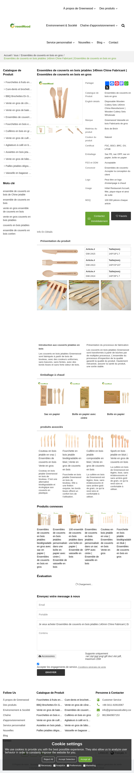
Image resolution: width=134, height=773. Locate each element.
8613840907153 (110, 715)
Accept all (85, 759)
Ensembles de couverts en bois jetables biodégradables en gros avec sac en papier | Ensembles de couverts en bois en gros (44, 548)
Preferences (74, 765)
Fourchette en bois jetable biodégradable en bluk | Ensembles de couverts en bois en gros (124, 543)
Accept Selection (66, 759)
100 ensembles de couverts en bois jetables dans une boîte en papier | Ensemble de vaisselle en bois (76, 543)
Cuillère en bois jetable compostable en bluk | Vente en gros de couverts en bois (95, 460)
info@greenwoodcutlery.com (117, 710)
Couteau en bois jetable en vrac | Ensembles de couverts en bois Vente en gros (47, 458)
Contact (113, 42)
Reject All (48, 759)
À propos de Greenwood (78, 8)
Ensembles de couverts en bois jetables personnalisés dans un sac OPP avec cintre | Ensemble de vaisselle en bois (92, 546)
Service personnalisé (59, 42)
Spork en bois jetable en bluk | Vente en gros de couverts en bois (119, 457)
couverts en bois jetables (16, 225)
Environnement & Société (61, 25)
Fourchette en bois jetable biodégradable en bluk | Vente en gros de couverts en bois (72, 460)
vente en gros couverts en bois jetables (17, 218)
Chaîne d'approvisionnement (97, 25)
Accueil (8, 55)
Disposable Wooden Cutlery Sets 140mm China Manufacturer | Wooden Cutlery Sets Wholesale (115, 108)
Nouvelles (84, 42)
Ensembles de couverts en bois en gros (42, 55)
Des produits (107, 8)
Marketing (89, 765)
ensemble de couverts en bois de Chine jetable (16, 193)
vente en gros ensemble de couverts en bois (16, 210)
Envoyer (50, 672)
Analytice (59, 765)
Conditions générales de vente (92, 667)
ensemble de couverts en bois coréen (16, 232)
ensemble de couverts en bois (16, 201)
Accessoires (47, 656)
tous (16, 55)
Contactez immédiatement (99, 218)
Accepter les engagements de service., (71, 666)
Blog (99, 42)
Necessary (44, 765)
